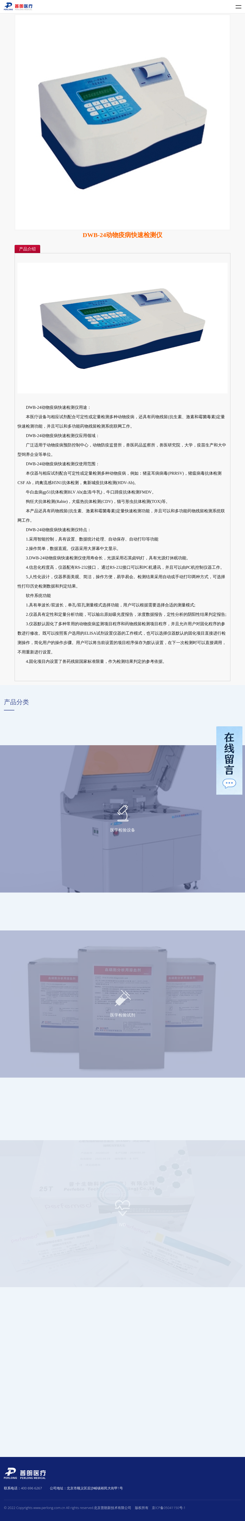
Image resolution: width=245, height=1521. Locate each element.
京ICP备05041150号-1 (169, 1507)
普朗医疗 (18, 6)
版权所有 (141, 1507)
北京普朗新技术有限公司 (112, 1507)
